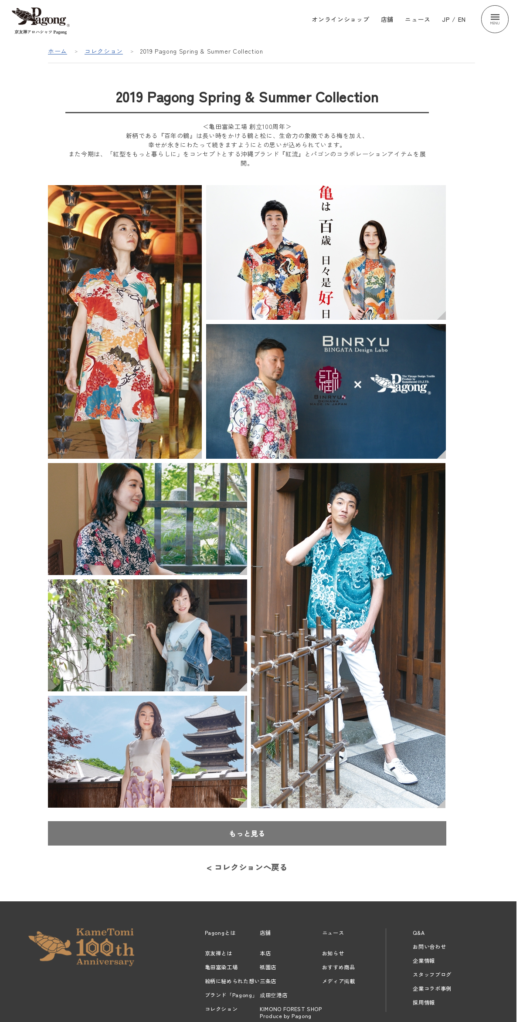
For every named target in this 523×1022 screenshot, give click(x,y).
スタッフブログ (432, 974)
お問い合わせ (429, 947)
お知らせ (333, 953)
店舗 (387, 19)
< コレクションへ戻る (247, 867)
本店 (265, 953)
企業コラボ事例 (432, 988)
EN (462, 19)
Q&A (419, 933)
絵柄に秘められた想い (232, 981)
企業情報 (424, 960)
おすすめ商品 (338, 967)
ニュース (418, 19)
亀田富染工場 (221, 967)
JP (446, 19)
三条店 (268, 981)
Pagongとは (220, 933)
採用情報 (424, 1002)
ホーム (57, 51)
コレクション (104, 51)
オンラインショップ (340, 19)
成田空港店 (273, 995)
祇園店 (268, 967)
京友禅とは (218, 953)
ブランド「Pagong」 (231, 995)
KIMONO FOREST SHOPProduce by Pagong (291, 1012)
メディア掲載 (338, 981)
